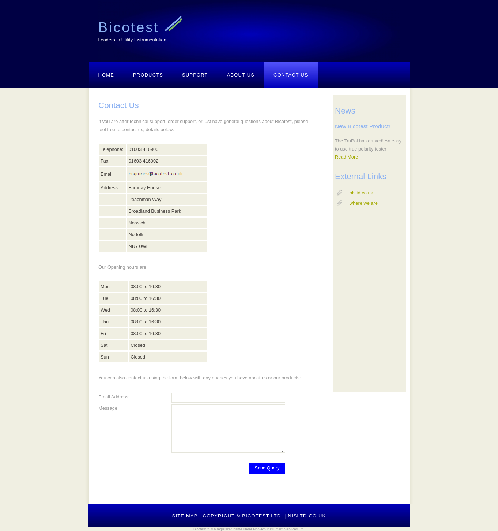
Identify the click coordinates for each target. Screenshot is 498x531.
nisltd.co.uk (307, 516)
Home (106, 75)
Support (195, 75)
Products (148, 75)
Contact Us (290, 75)
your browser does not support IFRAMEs (369, 243)
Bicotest (131, 27)
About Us (240, 75)
